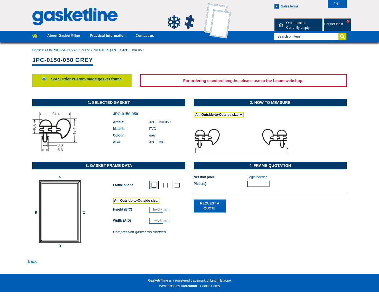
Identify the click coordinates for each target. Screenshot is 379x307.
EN (337, 4)
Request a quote (209, 205)
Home (36, 50)
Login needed (257, 177)
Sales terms (286, 6)
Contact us (144, 36)
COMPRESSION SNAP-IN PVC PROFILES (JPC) (82, 50)
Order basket (293, 25)
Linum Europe (220, 280)
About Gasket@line (63, 36)
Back (32, 261)
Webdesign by (178, 286)
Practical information (108, 36)
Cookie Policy (210, 286)
